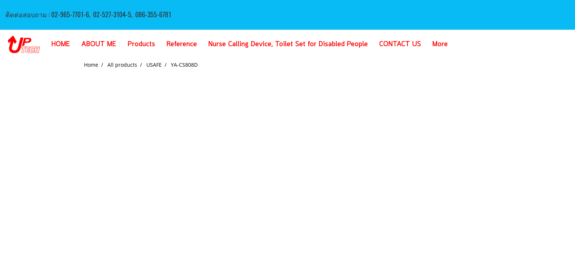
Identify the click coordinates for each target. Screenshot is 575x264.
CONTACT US (400, 44)
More (440, 44)
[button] (464, 44)
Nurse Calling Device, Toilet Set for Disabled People (288, 44)
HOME (60, 44)
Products (141, 44)
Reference (181, 44)
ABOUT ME (98, 44)
